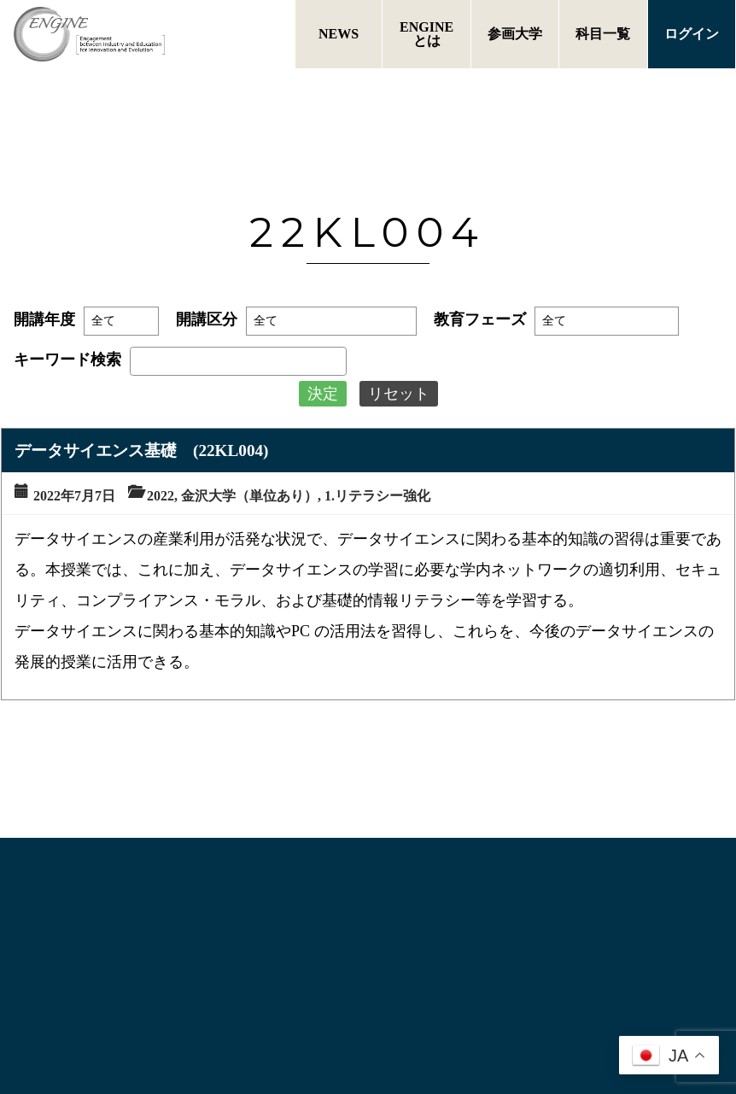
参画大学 (515, 33)
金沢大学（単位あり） (249, 495)
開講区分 (206, 319)
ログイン (691, 33)
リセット (398, 393)
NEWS (338, 33)
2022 (160, 495)
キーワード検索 (67, 359)
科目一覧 (602, 33)
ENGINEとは (426, 34)
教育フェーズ (480, 319)
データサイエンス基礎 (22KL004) (141, 450)
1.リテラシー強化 (377, 495)
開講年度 (44, 319)
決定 (322, 393)
